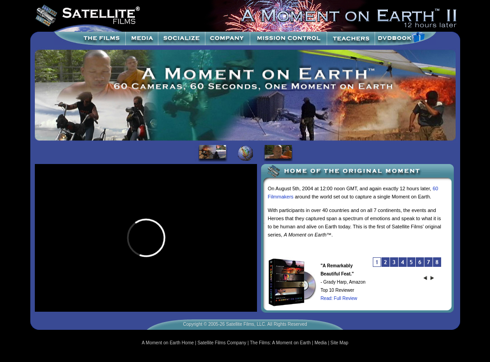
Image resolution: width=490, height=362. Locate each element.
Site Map (339, 342)
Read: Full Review (338, 298)
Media (320, 342)
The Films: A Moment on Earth (280, 342)
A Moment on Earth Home (168, 342)
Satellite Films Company (221, 342)
